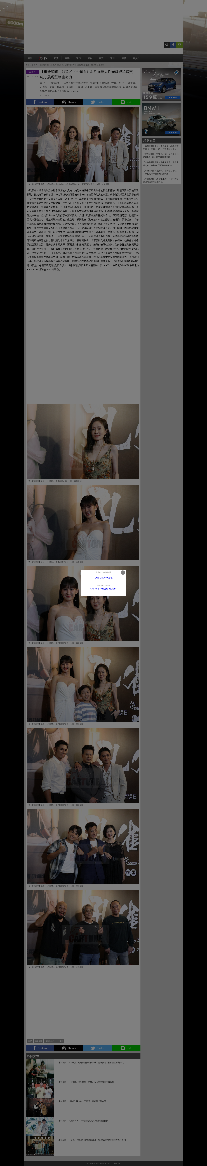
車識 (101, 59)
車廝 (30, 59)
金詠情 (46, 95)
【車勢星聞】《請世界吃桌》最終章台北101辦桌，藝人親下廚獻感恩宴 (160, 155)
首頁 (27, 65)
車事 (67, 59)
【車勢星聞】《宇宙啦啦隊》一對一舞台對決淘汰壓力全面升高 (160, 180)
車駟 (124, 59)
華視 (30, 1041)
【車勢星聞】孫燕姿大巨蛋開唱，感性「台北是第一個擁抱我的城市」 (160, 172)
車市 (78, 59)
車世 (112, 59)
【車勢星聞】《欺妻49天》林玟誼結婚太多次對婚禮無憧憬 (82, 1120)
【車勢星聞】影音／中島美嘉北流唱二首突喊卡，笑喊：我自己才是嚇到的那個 (160, 147)
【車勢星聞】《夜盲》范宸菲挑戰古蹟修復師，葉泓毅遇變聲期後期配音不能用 (91, 1140)
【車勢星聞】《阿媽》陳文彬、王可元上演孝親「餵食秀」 (82, 1101)
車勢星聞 (38, 1041)
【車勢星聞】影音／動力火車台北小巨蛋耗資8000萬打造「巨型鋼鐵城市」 (160, 164)
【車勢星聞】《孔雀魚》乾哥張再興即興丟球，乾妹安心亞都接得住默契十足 (90, 1062)
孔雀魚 (60, 1041)
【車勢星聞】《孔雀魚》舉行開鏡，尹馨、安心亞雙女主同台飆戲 (85, 1082)
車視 (90, 59)
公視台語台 (50, 1041)
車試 (56, 59)
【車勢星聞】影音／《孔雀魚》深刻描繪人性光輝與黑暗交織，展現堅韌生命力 (71, 65)
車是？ (136, 59)
